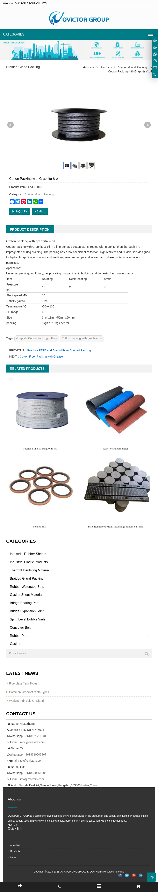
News (12, 857)
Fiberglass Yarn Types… (24, 683)
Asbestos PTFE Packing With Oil (39, 448)
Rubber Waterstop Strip (27, 586)
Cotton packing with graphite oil (82, 338)
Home (90, 67)
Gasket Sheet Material (26, 594)
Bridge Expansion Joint (27, 611)
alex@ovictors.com (32, 742)
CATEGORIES (13, 34)
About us (14, 845)
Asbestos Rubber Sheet (115, 448)
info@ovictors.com (32, 779)
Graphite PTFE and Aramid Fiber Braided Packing (59, 350)
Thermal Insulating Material (30, 570)
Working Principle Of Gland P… (29, 700)
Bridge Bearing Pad (24, 603)
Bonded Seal (39, 526)
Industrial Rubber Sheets (28, 554)
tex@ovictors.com (31, 760)
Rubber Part (19, 635)
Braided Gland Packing (23, 67)
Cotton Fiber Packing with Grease (41, 356)
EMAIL (40, 211)
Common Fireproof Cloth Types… (30, 692)
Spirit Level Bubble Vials (27, 619)
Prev (10, 125)
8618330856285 (36, 773)
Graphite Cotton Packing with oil (36, 338)
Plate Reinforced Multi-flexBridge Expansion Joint (115, 526)
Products (106, 67)
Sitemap (119, 871)
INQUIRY (19, 211)
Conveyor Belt (20, 627)
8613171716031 (36, 736)
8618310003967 (36, 754)
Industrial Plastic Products (29, 562)
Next (147, 125)
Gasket (15, 643)
